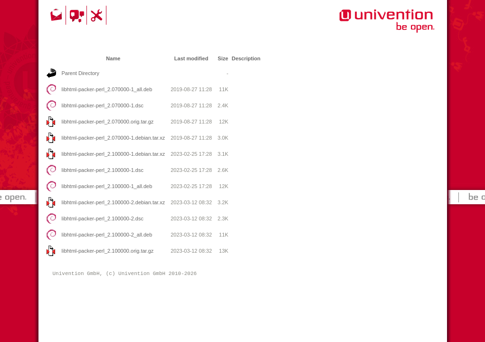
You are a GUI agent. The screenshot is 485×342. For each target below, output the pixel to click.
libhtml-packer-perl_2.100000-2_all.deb (107, 235)
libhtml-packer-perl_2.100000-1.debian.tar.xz (113, 154)
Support (97, 15)
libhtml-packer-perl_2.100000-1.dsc (102, 170)
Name (113, 58)
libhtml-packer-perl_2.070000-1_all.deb (107, 89)
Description (246, 58)
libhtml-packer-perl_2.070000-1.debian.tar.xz (113, 138)
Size (223, 58)
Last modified (191, 58)
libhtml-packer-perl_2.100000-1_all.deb (107, 186)
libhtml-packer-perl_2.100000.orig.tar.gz (108, 251)
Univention (367, 26)
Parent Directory (80, 73)
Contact (57, 15)
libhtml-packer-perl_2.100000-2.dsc (102, 218)
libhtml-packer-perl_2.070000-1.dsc (102, 105)
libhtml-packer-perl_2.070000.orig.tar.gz (108, 121)
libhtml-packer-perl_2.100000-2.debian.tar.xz (113, 202)
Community (77, 15)
